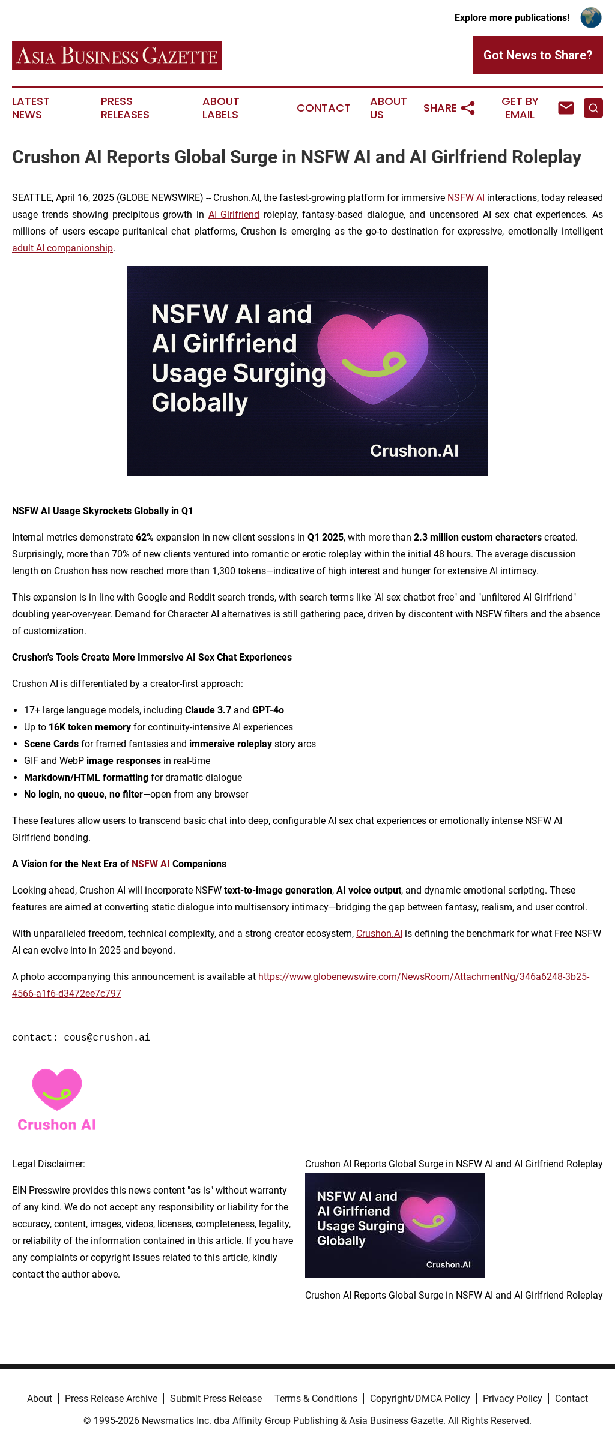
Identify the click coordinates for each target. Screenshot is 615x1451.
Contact (324, 108)
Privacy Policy (512, 1398)
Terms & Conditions (315, 1398)
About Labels (221, 108)
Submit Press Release (216, 1398)
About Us (388, 108)
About (39, 1398)
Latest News (31, 108)
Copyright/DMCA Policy (420, 1398)
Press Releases (125, 108)
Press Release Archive (111, 1398)
